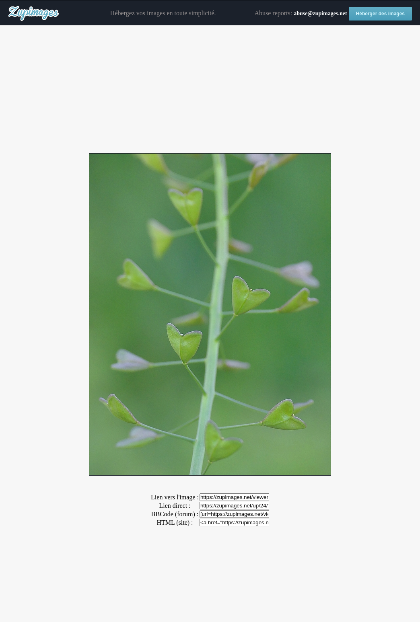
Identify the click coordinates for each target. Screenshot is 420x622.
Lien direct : (174, 505)
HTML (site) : (174, 522)
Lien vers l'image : (175, 497)
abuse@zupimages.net (320, 13)
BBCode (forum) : (174, 514)
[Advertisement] (210, 89)
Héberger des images (380, 13)
